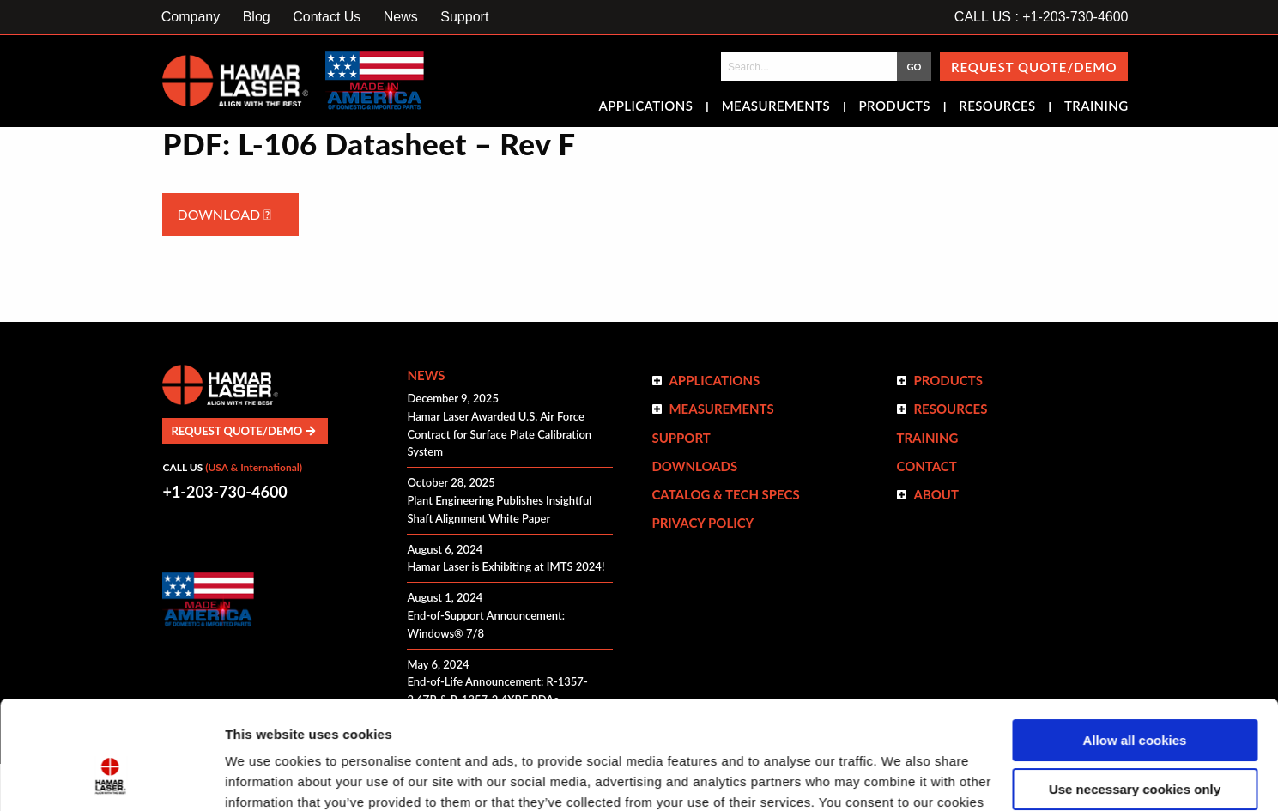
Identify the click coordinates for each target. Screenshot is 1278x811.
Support (464, 16)
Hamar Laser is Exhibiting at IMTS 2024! (505, 566)
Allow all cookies (1135, 647)
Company (190, 16)
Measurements (776, 107)
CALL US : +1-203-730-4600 (1041, 16)
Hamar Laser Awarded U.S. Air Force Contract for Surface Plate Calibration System (499, 434)
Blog (256, 16)
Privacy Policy (702, 522)
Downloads (694, 466)
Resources (997, 107)
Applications (646, 107)
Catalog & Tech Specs (725, 494)
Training (1096, 107)
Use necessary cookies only (1134, 695)
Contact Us (326, 16)
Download (223, 214)
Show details (265, 777)
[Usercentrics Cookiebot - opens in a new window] (111, 777)
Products (894, 107)
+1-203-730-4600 (224, 491)
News (401, 16)
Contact (926, 466)
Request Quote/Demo (1034, 67)
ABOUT (936, 494)
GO (913, 66)
